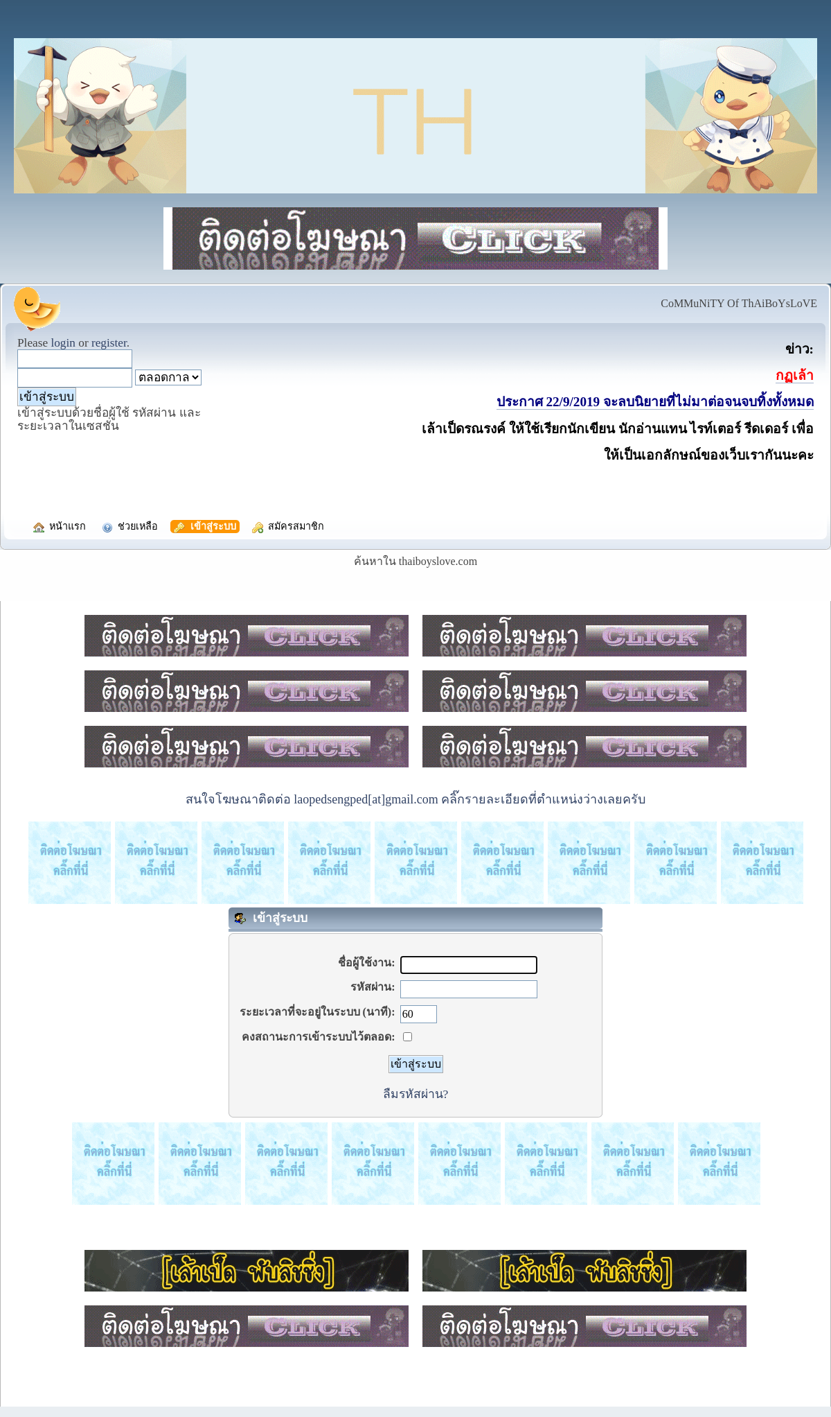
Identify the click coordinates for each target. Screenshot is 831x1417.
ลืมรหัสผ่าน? (416, 1094)
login (63, 342)
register (109, 342)
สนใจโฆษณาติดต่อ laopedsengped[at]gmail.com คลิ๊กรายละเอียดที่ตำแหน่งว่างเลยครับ (415, 799)
